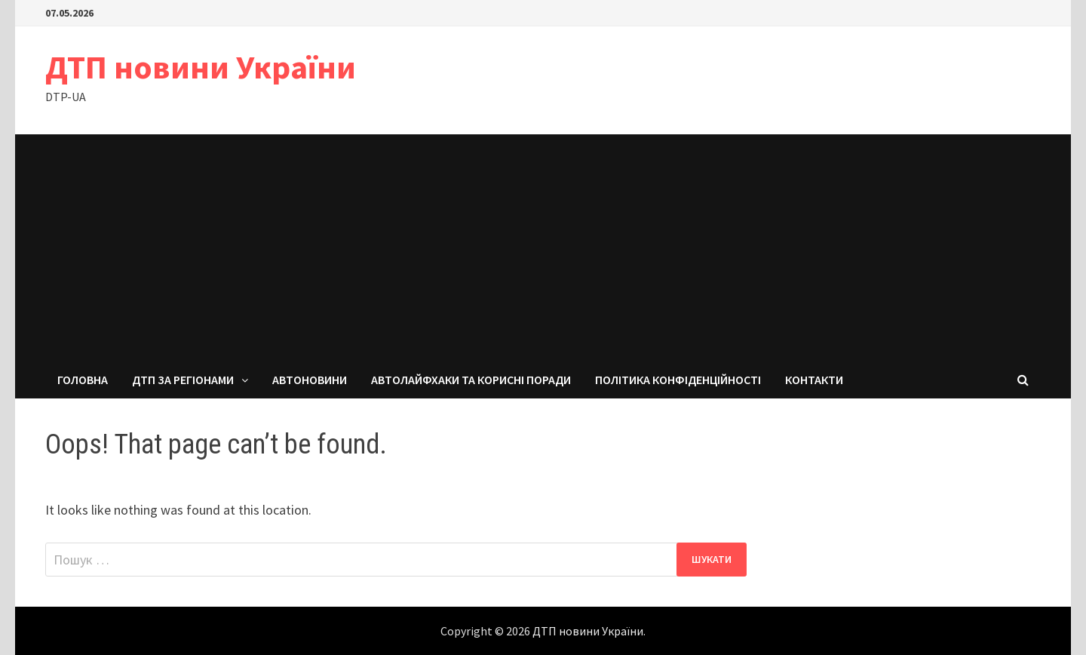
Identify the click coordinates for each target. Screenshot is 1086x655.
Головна (82, 379)
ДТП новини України (200, 67)
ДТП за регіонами (183, 379)
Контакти (814, 379)
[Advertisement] (543, 247)
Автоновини (309, 379)
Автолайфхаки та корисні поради (471, 379)
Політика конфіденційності (678, 379)
